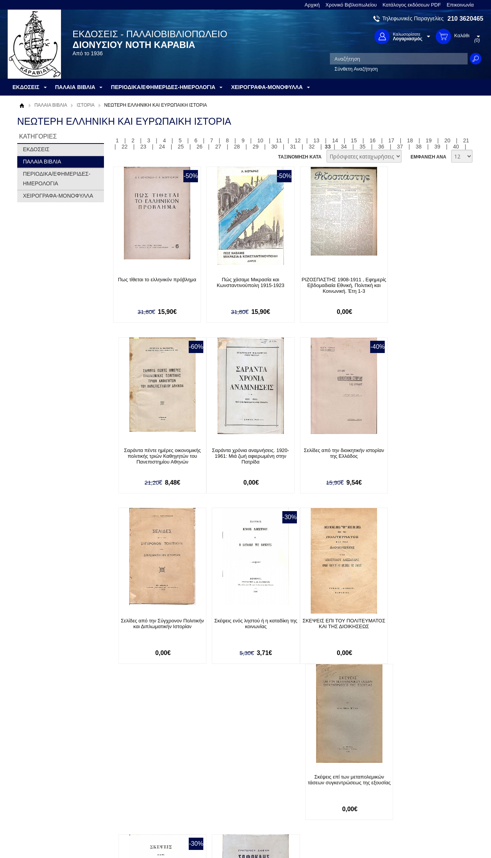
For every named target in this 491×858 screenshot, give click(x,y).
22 (125, 147)
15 (354, 140)
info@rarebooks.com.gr (421, 811)
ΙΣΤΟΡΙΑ (86, 105)
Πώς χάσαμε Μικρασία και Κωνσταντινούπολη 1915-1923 (243, 282)
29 (255, 147)
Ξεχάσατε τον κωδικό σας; (237, 798)
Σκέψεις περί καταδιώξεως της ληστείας (331, 624)
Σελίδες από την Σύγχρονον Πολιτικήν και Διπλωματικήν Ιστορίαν (331, 453)
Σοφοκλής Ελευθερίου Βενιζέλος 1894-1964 (420, 624)
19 (429, 140)
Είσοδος (218, 774)
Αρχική (312, 5)
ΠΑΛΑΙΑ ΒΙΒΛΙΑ (51, 105)
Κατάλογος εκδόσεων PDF (411, 5)
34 (344, 147)
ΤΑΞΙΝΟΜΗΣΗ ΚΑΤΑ (299, 157)
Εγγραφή (219, 786)
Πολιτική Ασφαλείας (136, 806)
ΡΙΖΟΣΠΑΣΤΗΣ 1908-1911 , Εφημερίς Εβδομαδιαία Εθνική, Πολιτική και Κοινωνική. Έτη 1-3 (331, 285)
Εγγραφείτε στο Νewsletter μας (163, 733)
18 (410, 140)
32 (312, 147)
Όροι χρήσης (36, 786)
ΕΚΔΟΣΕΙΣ (36, 149)
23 (143, 147)
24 (162, 147)
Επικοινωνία (460, 5)
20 (448, 140)
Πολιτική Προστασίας (45, 798)
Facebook (327, 774)
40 (456, 147)
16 (372, 140)
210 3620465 (465, 18)
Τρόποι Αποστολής (136, 794)
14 (335, 140)
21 (466, 140)
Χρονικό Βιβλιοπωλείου (351, 5)
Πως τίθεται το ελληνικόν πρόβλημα (154, 279)
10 (260, 140)
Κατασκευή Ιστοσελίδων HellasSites (434, 839)
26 (199, 147)
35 (362, 147)
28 (237, 147)
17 (391, 140)
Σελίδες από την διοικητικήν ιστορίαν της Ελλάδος (243, 453)
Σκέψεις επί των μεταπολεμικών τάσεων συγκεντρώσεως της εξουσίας (243, 626)
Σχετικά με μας (38, 774)
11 (279, 140)
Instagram (327, 799)
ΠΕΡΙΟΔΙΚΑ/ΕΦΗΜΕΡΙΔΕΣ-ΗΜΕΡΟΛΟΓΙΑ (57, 178)
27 (218, 147)
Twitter (323, 787)
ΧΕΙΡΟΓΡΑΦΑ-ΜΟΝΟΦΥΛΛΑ (58, 196)
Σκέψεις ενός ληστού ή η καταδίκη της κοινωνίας (420, 453)
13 (316, 140)
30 (274, 147)
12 (298, 140)
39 (437, 147)
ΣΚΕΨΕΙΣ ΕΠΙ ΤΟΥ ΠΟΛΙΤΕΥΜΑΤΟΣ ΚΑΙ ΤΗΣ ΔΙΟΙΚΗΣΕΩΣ (155, 626)
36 (381, 147)
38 (419, 147)
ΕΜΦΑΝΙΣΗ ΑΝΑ (428, 157)
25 (181, 147)
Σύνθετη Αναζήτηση (356, 69)
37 (400, 147)
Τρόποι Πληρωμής (136, 782)
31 (293, 147)
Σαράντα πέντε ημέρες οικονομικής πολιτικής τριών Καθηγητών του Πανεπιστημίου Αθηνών (420, 285)
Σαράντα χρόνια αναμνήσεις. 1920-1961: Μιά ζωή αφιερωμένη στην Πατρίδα (154, 456)
